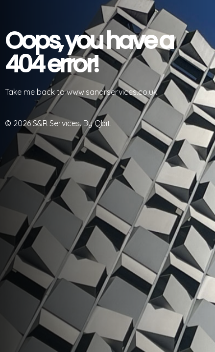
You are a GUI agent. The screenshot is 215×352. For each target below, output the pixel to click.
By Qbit (96, 123)
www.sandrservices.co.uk (112, 92)
